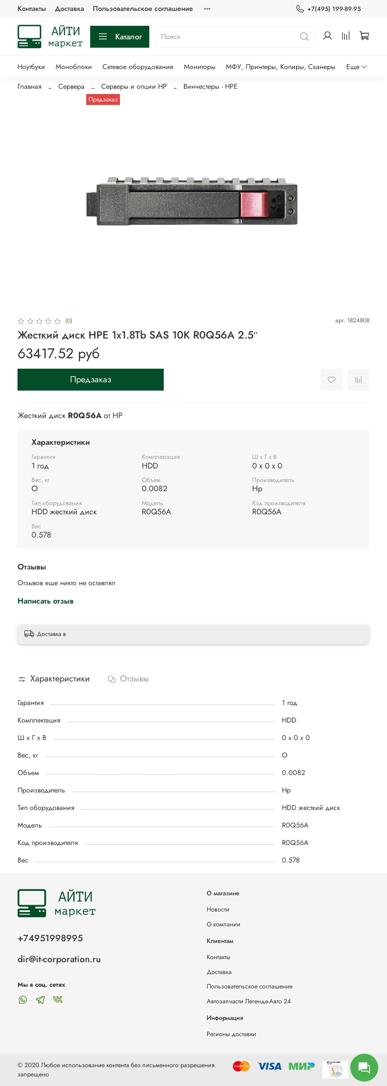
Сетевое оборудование (137, 67)
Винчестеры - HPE (210, 86)
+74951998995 (50, 938)
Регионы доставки (231, 1034)
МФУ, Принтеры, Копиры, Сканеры (280, 67)
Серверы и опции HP (134, 86)
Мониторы (199, 67)
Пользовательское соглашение (143, 8)
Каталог (120, 36)
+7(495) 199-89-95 (328, 9)
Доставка (69, 8)
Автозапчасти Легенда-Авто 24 (249, 1001)
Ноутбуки (31, 67)
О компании (223, 924)
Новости (218, 909)
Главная (30, 86)
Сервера (71, 86)
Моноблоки (74, 67)
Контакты (32, 8)
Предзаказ (90, 379)
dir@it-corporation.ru (59, 959)
